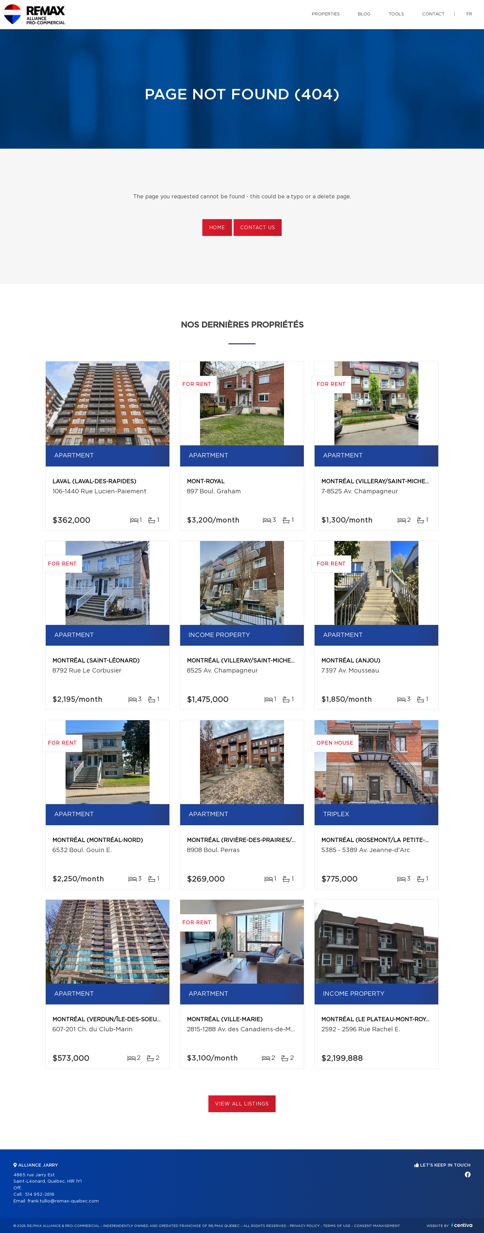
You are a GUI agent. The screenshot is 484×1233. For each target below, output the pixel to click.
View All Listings (242, 1104)
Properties (326, 14)
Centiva (462, 1225)
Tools (396, 14)
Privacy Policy (305, 1226)
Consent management (377, 1226)
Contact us (257, 228)
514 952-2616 (39, 1194)
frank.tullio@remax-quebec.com (63, 1201)
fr (469, 14)
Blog (364, 14)
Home (217, 228)
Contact (433, 14)
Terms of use (337, 1226)
